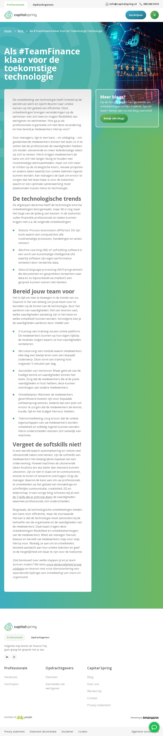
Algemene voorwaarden (145, 731)
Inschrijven (136, 15)
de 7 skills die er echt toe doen (32, 497)
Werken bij (94, 691)
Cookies (82, 731)
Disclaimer (67, 731)
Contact (92, 698)
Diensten (52, 677)
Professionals (15, 4)
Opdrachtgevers (43, 4)
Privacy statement (99, 705)
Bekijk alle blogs (114, 118)
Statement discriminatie (43, 731)
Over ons (93, 684)
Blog (90, 677)
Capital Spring (99, 668)
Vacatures (10, 677)
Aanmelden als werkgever (55, 686)
